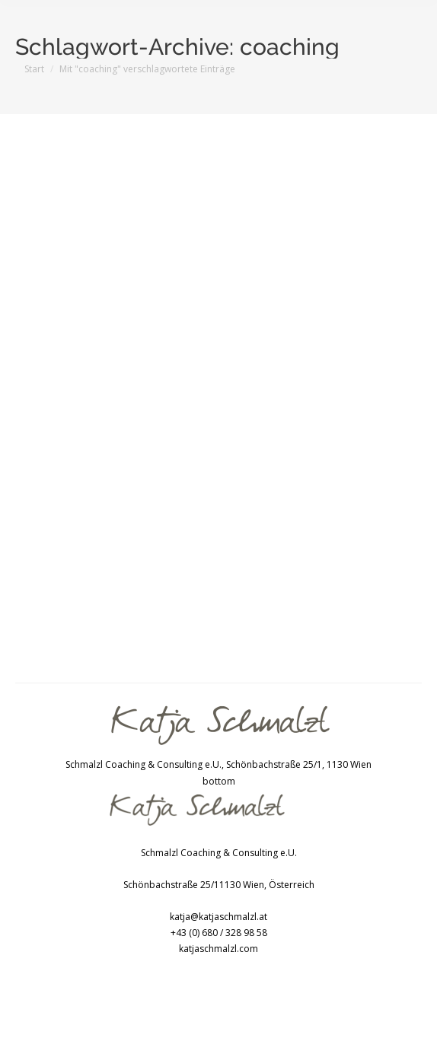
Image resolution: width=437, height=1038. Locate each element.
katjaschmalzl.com (218, 948)
